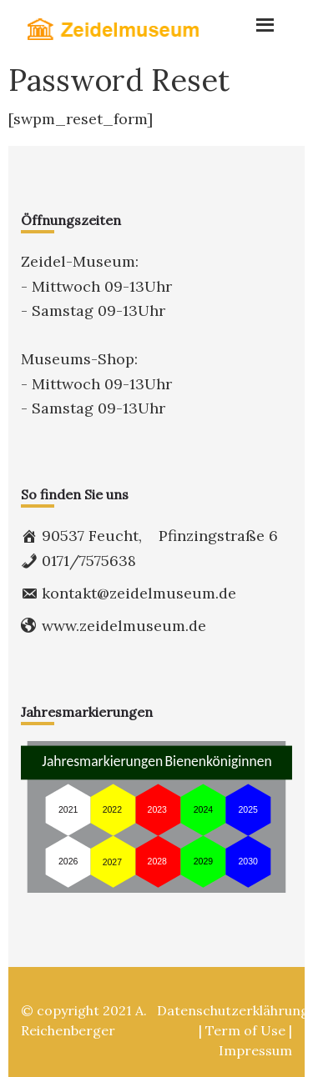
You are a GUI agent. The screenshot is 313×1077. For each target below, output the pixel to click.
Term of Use (245, 1030)
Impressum (255, 1050)
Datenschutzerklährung (233, 1010)
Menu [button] (250, 21)
